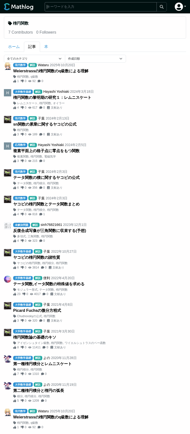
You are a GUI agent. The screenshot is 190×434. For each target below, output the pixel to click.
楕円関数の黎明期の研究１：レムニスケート (52, 97)
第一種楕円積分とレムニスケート (42, 364)
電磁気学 (50, 156)
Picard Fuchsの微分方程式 (37, 310)
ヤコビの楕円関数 (29, 263)
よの (46, 358)
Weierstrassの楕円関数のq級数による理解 (50, 71)
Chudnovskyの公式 (29, 316)
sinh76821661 (51, 225)
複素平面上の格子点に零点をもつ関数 (46, 151)
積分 (20, 396)
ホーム (14, 47)
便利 (46, 278)
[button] (180, 6)
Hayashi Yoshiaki (56, 91)
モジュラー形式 (27, 289)
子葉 (41, 118)
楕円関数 (23, 76)
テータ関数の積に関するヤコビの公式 (46, 177)
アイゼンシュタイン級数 (33, 343)
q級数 (34, 76)
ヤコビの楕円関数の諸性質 (36, 257)
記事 (32, 47)
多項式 (21, 236)
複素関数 (23, 156)
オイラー (59, 103)
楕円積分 (39, 183)
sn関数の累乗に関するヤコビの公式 (44, 124)
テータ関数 (24, 183)
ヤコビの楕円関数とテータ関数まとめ (46, 204)
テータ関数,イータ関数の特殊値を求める (48, 284)
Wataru (43, 65)
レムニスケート (27, 103)
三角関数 (33, 236)
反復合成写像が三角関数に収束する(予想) (49, 231)
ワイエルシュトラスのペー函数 (85, 343)
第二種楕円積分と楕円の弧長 (38, 390)
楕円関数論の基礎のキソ (34, 337)
